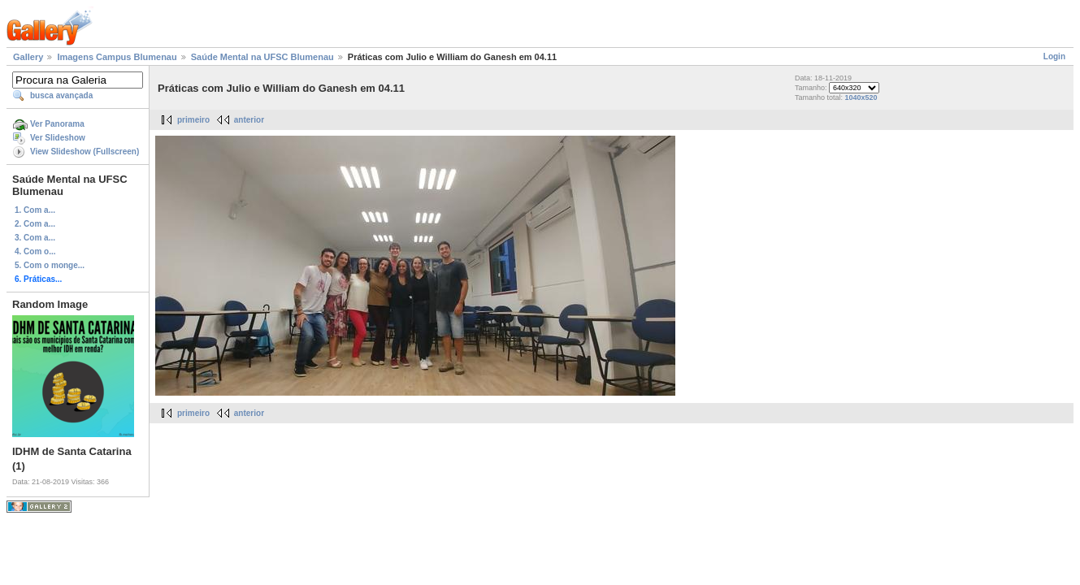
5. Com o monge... (50, 265)
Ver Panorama (57, 123)
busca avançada (61, 95)
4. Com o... (35, 251)
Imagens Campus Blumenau (116, 57)
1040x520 (860, 97)
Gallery (28, 57)
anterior (249, 119)
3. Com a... (35, 237)
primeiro (193, 119)
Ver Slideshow (57, 137)
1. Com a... (35, 210)
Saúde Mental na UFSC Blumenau (262, 57)
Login (1054, 56)
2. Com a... (35, 223)
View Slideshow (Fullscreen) (84, 151)
